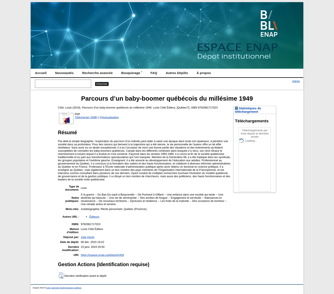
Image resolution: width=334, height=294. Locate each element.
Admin (296, 81)
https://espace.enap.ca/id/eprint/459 (102, 255)
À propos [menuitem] (204, 73)
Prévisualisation (109, 117)
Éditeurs (94, 216)
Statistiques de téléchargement (248, 110)
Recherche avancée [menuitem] (97, 73)
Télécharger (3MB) (86, 117)
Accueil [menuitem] (41, 73)
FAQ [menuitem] (153, 73)
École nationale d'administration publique (63, 288)
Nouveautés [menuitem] (64, 73)
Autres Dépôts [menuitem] (177, 73)
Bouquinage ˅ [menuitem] (131, 73)
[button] (61, 275)
